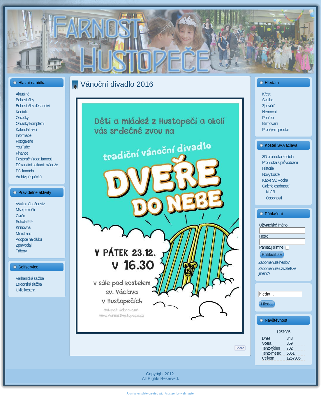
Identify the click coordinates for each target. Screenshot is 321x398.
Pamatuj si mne (271, 247)
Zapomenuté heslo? (274, 262)
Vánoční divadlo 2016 (116, 84)
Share (240, 348)
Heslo (263, 236)
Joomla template (137, 393)
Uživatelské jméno (273, 225)
